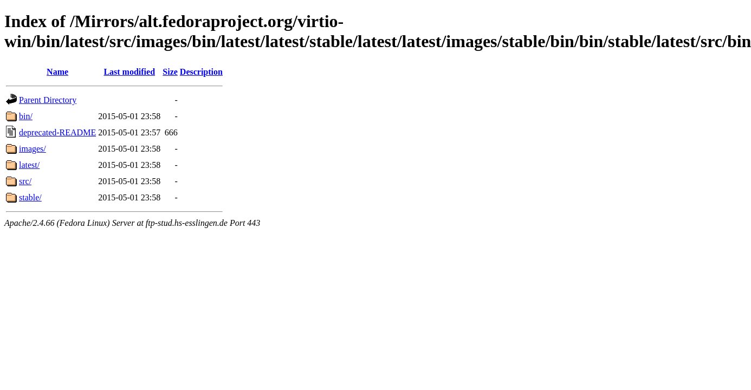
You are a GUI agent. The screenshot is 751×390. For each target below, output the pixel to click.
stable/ (30, 197)
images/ (32, 148)
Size (170, 71)
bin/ (26, 116)
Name (57, 71)
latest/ (29, 165)
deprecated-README (57, 132)
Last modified (129, 71)
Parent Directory (47, 100)
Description (201, 71)
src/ (25, 181)
